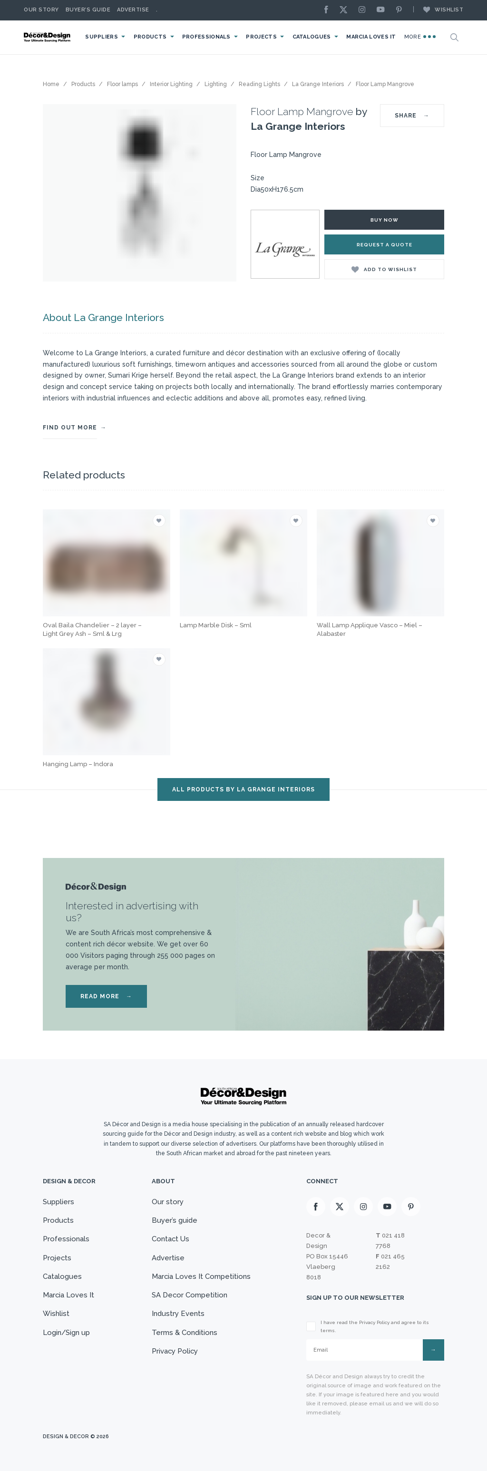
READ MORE (106, 996)
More (420, 36)
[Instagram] (364, 10)
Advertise (133, 10)
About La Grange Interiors (103, 317)
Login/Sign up (66, 1333)
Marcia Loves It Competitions (201, 1276)
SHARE (412, 115)
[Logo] (50, 37)
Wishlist (438, 9)
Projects (264, 37)
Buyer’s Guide (88, 10)
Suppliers (105, 37)
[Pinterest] (401, 10)
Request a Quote (384, 244)
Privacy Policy (174, 1351)
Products (153, 37)
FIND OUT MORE (70, 427)
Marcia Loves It (373, 37)
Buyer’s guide (174, 1220)
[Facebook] (328, 10)
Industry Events (177, 1314)
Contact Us (170, 1239)
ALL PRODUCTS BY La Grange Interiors (243, 789)
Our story (41, 10)
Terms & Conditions (184, 1333)
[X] (346, 10)
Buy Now (384, 220)
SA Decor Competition (189, 1295)
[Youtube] (383, 10)
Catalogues (314, 37)
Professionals (209, 37)
